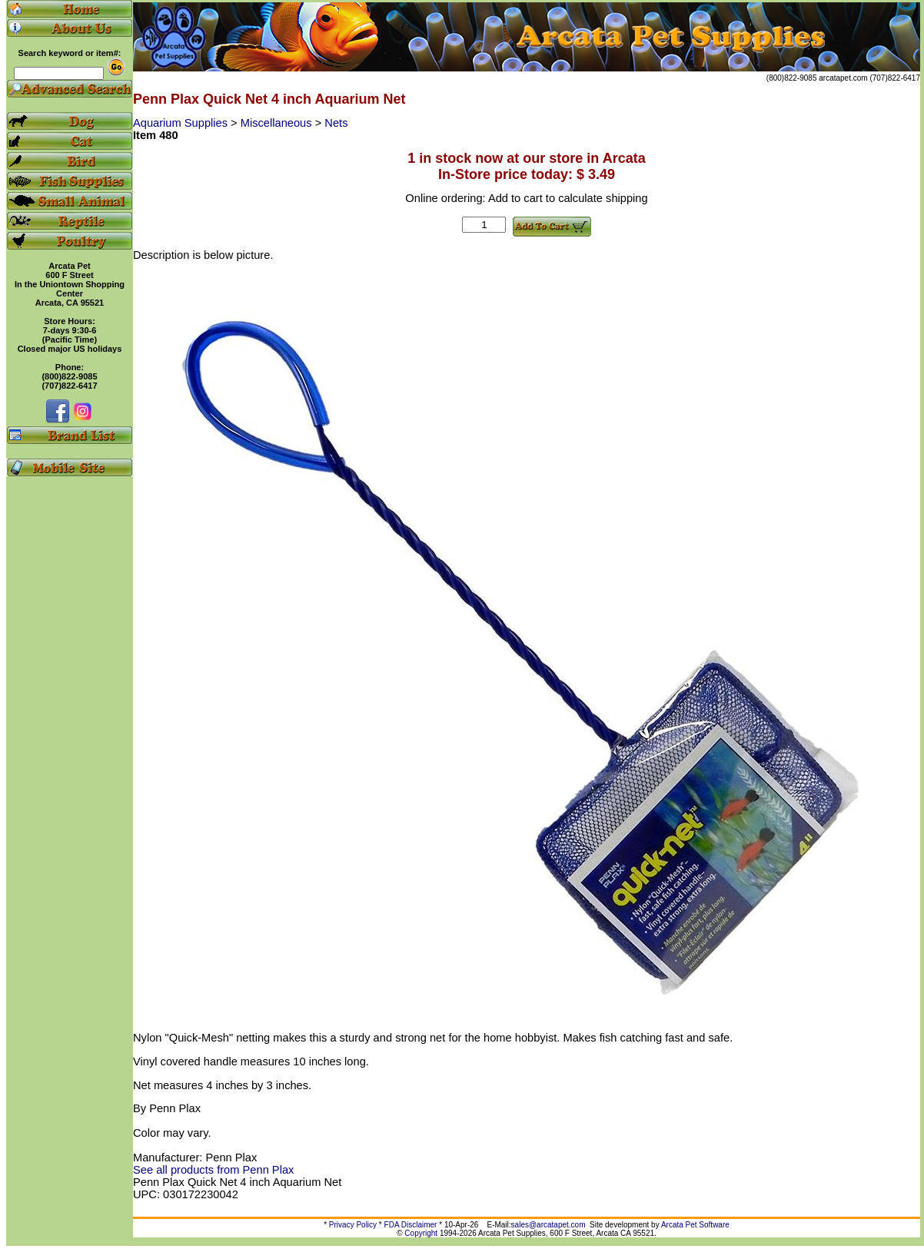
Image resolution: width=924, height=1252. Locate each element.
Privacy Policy (353, 1225)
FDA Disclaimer (410, 1225)
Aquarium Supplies (182, 123)
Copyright (420, 1233)
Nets (335, 123)
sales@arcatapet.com (548, 1225)
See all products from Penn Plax (213, 1170)
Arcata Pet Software (695, 1225)
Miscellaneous (278, 123)
